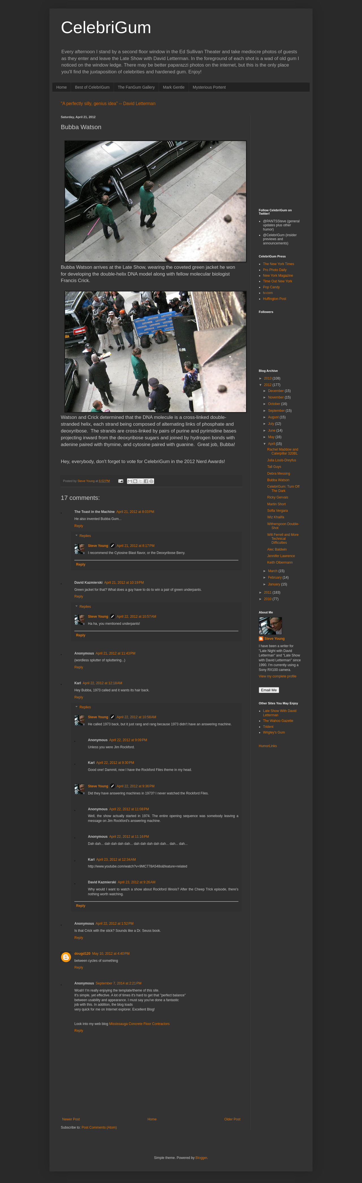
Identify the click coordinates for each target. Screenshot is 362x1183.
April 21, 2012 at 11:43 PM (115, 653)
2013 (268, 378)
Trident (268, 727)
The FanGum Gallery (136, 87)
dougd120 (82, 954)
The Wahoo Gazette (278, 721)
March (273, 571)
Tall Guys (274, 467)
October (274, 404)
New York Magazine (278, 276)
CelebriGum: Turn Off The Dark (283, 489)
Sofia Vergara (277, 511)
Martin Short (276, 504)
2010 (268, 599)
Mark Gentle (173, 87)
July (271, 424)
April (272, 444)
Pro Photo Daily (274, 270)
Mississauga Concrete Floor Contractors (139, 1024)
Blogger (201, 1158)
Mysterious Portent (209, 87)
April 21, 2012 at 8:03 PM (135, 512)
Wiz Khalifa (275, 517)
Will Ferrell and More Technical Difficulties (283, 539)
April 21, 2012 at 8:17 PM (136, 546)
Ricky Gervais (277, 497)
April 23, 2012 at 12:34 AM (116, 860)
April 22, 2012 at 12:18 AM (102, 683)
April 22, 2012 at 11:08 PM (129, 809)
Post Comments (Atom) (99, 1127)
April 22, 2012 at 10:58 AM (136, 717)
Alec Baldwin (277, 549)
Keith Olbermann (280, 562)
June (272, 430)
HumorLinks (268, 746)
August (274, 417)
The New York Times (278, 264)
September (277, 411)
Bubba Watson (278, 480)
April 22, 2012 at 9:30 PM (115, 763)
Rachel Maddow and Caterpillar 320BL (282, 451)
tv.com (268, 293)
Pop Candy (271, 287)
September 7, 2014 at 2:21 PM (118, 983)
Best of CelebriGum (92, 87)
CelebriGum (106, 27)
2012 (268, 385)
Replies (85, 536)
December (276, 391)
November (276, 397)
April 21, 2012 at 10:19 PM (124, 583)
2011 (268, 592)
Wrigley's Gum (274, 732)
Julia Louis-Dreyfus (281, 460)
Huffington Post (274, 299)
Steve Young (98, 546)
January (274, 584)
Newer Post (71, 1119)
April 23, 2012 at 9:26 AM (136, 882)
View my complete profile (277, 676)
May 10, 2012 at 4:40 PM (111, 954)
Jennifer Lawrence (281, 556)
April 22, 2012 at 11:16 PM (129, 837)
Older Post (232, 1119)
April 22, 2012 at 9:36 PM (136, 786)
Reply (78, 526)
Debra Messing (278, 474)
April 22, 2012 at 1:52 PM (114, 924)
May (271, 437)
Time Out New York (277, 281)
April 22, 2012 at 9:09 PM (128, 740)
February (275, 577)
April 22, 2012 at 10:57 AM (136, 617)
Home (61, 87)
